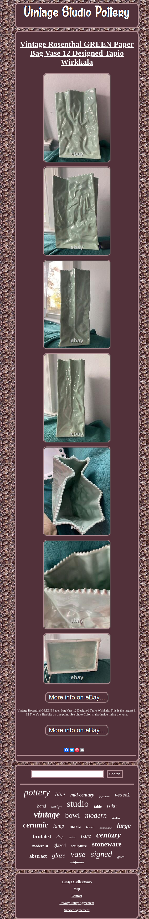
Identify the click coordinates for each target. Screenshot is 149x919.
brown (90, 827)
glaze (58, 855)
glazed (59, 845)
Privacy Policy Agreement (76, 903)
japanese (104, 796)
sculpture (79, 846)
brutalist (42, 836)
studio (78, 804)
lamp (58, 826)
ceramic (35, 825)
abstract (38, 856)
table (98, 807)
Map (77, 889)
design (56, 806)
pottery (37, 792)
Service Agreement (76, 910)
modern (96, 815)
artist (72, 837)
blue (60, 794)
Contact (76, 896)
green (121, 857)
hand (41, 806)
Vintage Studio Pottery (76, 882)
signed (101, 854)
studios (116, 818)
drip (60, 837)
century (108, 834)
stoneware (106, 844)
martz (75, 826)
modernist (40, 846)
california (77, 862)
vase (78, 854)
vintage (47, 814)
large (124, 825)
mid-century (82, 795)
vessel (122, 795)
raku (112, 806)
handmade (106, 827)
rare (86, 835)
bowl (72, 815)
